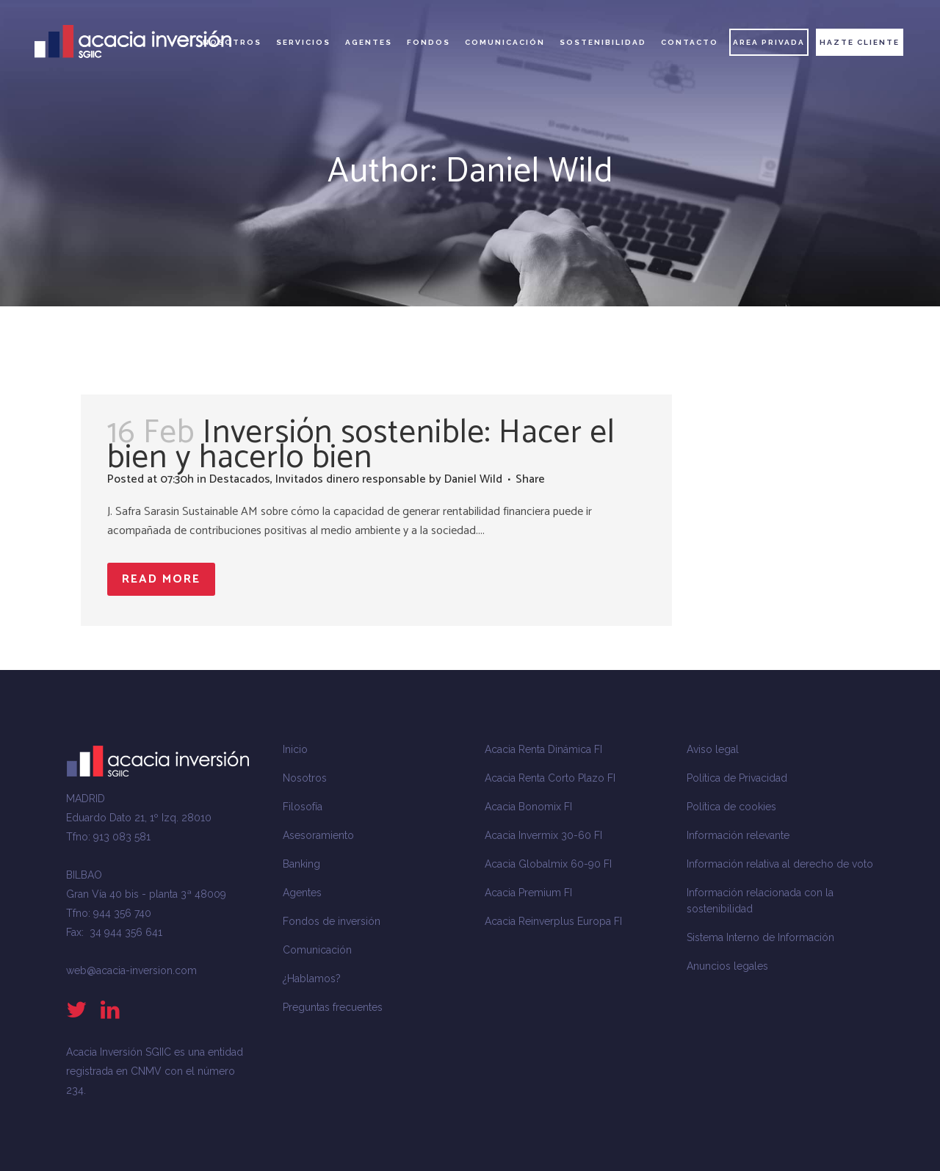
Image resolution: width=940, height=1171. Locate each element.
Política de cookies (731, 807)
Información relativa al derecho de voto (780, 864)
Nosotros (305, 778)
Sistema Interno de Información (760, 937)
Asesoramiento (318, 835)
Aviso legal (713, 749)
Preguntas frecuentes (333, 1007)
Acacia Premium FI (528, 892)
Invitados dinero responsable (350, 479)
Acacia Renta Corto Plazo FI (550, 778)
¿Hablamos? (312, 978)
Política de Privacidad (737, 778)
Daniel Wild (473, 479)
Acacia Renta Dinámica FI (543, 749)
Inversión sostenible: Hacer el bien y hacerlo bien (361, 445)
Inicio (295, 749)
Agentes (302, 892)
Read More (161, 579)
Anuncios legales (727, 966)
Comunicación (317, 950)
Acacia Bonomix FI (528, 807)
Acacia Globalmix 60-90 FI (548, 864)
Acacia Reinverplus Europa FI (553, 921)
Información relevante (738, 835)
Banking (301, 864)
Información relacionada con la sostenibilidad (760, 901)
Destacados (239, 479)
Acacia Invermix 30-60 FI (543, 835)
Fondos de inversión (331, 921)
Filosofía (302, 807)
